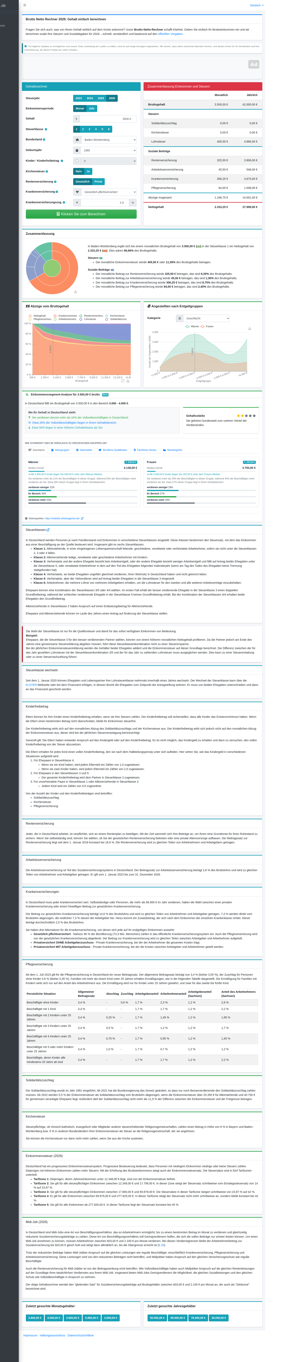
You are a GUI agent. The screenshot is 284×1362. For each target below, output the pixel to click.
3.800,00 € (49, 1343)
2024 (101, 98)
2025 (112, 98)
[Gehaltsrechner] (26, 18)
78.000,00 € (205, 1343)
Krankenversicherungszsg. (60, 202)
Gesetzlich (94, 181)
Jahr (103, 108)
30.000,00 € (226, 1343)
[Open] (26, 26)
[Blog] (26, 33)
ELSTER (50, 684)
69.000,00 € (185, 1343)
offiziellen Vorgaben (194, 33)
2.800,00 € (125, 1343)
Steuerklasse (51, 129)
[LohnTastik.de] (26, 5)
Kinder (44, 160)
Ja (99, 171)
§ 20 (207, 1270)
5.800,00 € (106, 1343)
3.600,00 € (87, 1343)
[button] (39, 5)
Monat (91, 108)
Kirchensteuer (51, 171)
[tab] (50, 450)
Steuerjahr (47, 98)
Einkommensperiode (54, 108)
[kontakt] (26, 40)
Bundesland (50, 139)
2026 (124, 98)
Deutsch (256, 5)
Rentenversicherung (55, 181)
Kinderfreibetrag (65, 160)
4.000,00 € (68, 1343)
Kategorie (161, 318)
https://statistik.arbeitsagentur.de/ (79, 518)
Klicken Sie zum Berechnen (92, 214)
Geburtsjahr (48, 150)
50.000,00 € (164, 1343)
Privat (110, 181)
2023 (90, 98)
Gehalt (44, 118)
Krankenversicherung (56, 191)
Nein (90, 171)
